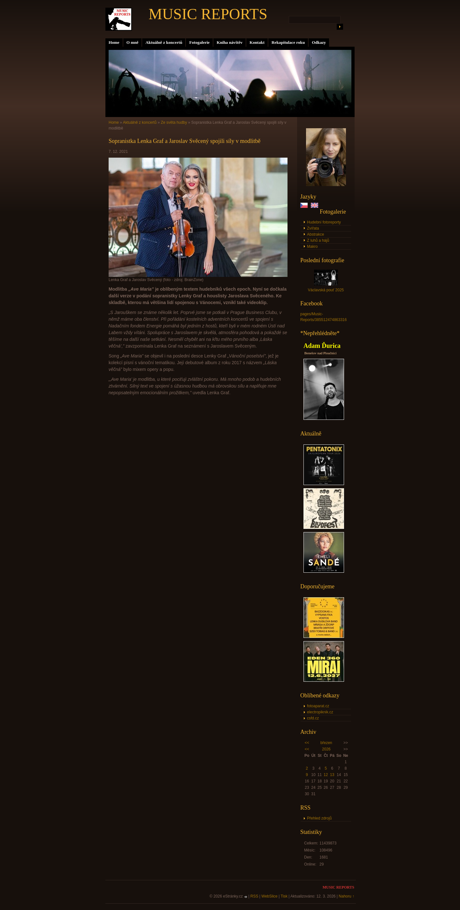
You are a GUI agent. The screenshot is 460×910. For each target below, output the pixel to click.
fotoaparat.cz (318, 706)
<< (307, 743)
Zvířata (313, 228)
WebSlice (269, 896)
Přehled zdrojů (319, 818)
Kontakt (256, 42)
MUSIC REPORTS (208, 13)
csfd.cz (313, 718)
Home (114, 42)
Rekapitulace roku (288, 42)
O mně (132, 42)
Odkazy (319, 42)
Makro (312, 246)
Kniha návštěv (229, 42)
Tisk (284, 896)
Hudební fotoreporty (324, 222)
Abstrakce (315, 234)
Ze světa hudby (174, 122)
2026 (326, 749)
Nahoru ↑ (346, 896)
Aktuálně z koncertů (163, 42)
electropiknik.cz (320, 712)
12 (326, 775)
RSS (254, 896)
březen (326, 743)
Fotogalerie (199, 42)
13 (332, 775)
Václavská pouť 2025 (326, 290)
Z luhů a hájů (318, 240)
